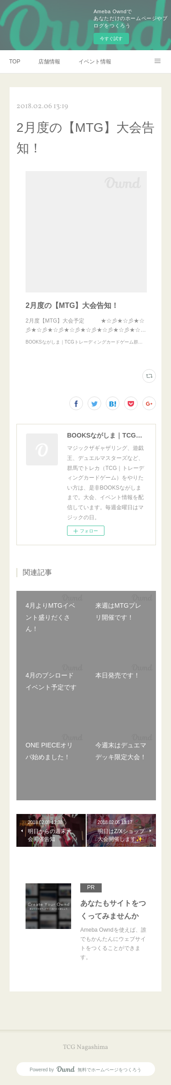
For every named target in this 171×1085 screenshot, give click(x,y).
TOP (14, 61)
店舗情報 (49, 61)
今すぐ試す (111, 38)
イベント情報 (94, 61)
